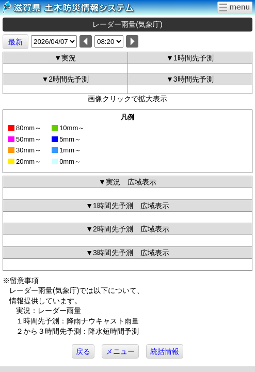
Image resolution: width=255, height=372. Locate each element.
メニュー (120, 351)
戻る (83, 351)
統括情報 (164, 351)
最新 (15, 42)
